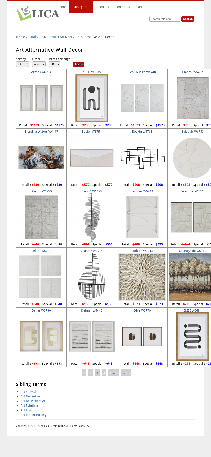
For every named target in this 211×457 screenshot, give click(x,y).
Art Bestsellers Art (34, 401)
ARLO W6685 (92, 72)
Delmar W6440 (91, 310)
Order (36, 59)
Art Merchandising (33, 415)
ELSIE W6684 (192, 310)
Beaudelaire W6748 (142, 72)
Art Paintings (29, 405)
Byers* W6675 (92, 191)
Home (61, 7)
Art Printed (28, 410)
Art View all (29, 391)
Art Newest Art (31, 396)
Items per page (59, 59)
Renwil (52, 37)
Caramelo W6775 (192, 191)
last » (126, 372)
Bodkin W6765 (142, 131)
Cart (164, 7)
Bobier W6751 (92, 131)
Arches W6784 (41, 72)
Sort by (21, 59)
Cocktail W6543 (142, 251)
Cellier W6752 (41, 251)
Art (62, 37)
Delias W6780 (41, 310)
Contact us (122, 7)
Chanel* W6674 (92, 251)
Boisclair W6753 (192, 131)
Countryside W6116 (192, 251)
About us (102, 7)
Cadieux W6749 (142, 191)
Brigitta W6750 (41, 191)
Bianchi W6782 (192, 72)
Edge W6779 (142, 310)
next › (114, 372)
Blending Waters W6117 (41, 131)
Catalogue (80, 7)
